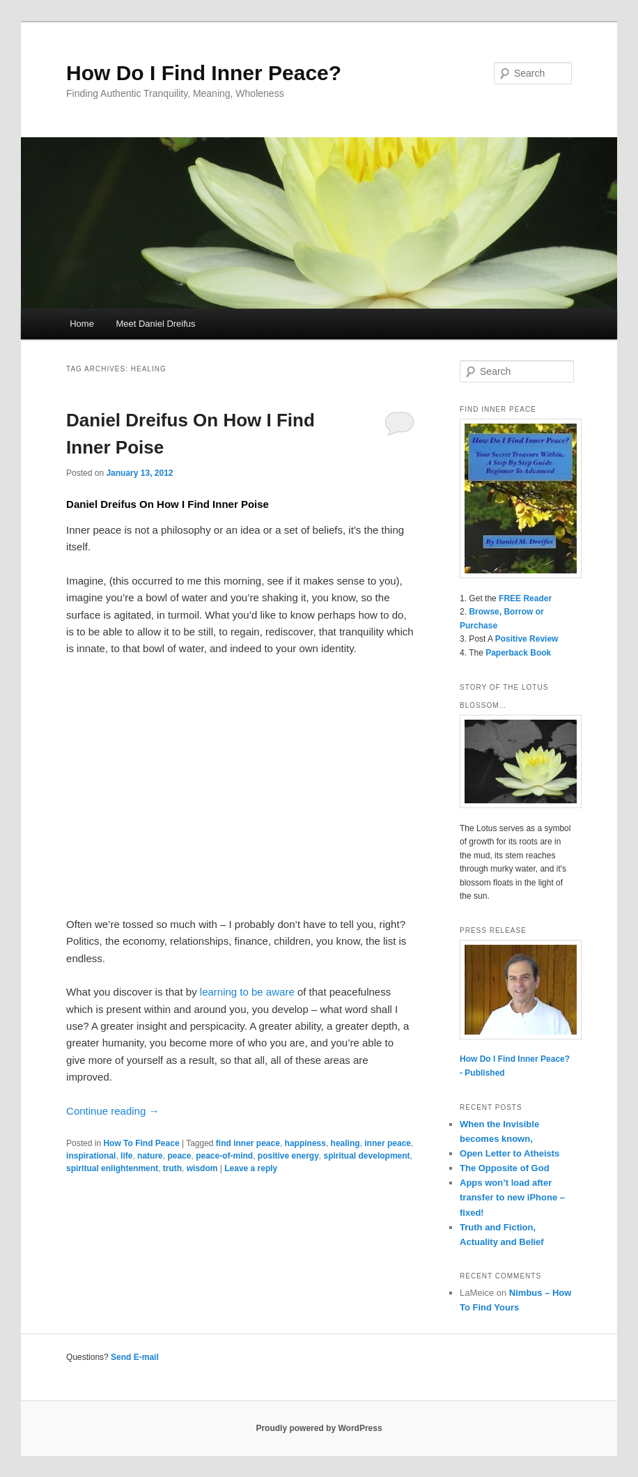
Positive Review (527, 639)
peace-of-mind (224, 1156)
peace (179, 1156)
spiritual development (367, 1156)
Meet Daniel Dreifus (155, 323)
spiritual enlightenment (112, 1168)
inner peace (387, 1143)
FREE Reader (525, 598)
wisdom (202, 1168)
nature (150, 1156)
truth (172, 1168)
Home (82, 323)
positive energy (288, 1156)
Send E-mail (135, 1357)
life (126, 1156)
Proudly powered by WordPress (319, 1428)
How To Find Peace (141, 1143)
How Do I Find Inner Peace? (203, 72)
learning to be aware (247, 992)
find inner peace (248, 1143)
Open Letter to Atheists (509, 1153)
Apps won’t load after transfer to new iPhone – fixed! (512, 1197)
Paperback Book (518, 653)
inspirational (91, 1156)
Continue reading (112, 1111)
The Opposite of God (505, 1168)
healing (345, 1143)
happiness (305, 1143)
